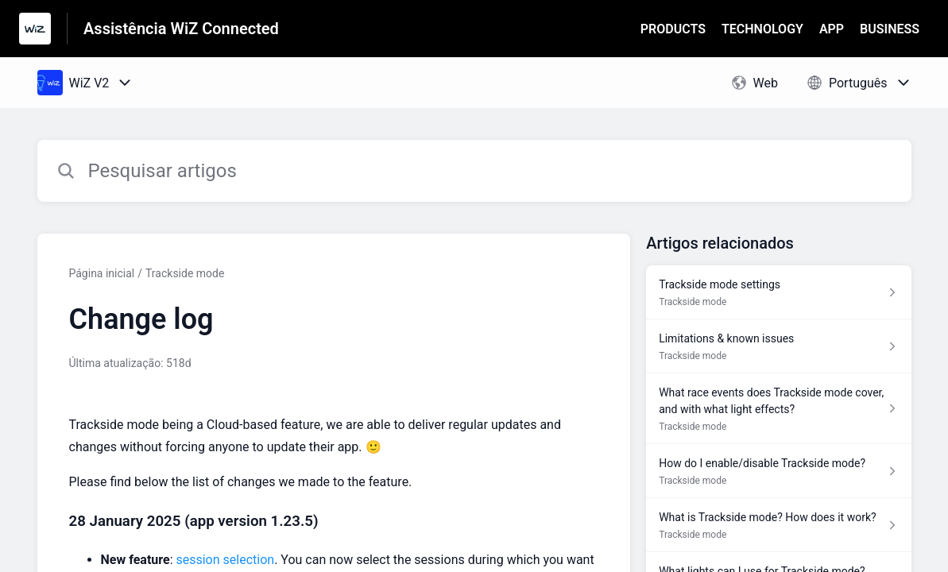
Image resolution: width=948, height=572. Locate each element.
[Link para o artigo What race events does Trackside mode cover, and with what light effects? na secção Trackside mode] (778, 408)
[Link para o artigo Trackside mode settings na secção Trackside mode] (778, 292)
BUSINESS (889, 29)
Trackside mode (184, 273)
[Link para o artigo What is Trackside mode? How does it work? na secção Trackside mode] (778, 525)
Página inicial (102, 273)
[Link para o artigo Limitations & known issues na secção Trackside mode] (778, 346)
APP (831, 29)
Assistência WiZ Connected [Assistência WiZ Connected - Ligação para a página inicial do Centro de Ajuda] (181, 28)
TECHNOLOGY (762, 29)
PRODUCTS (673, 29)
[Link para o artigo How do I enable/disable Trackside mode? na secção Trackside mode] (778, 471)
